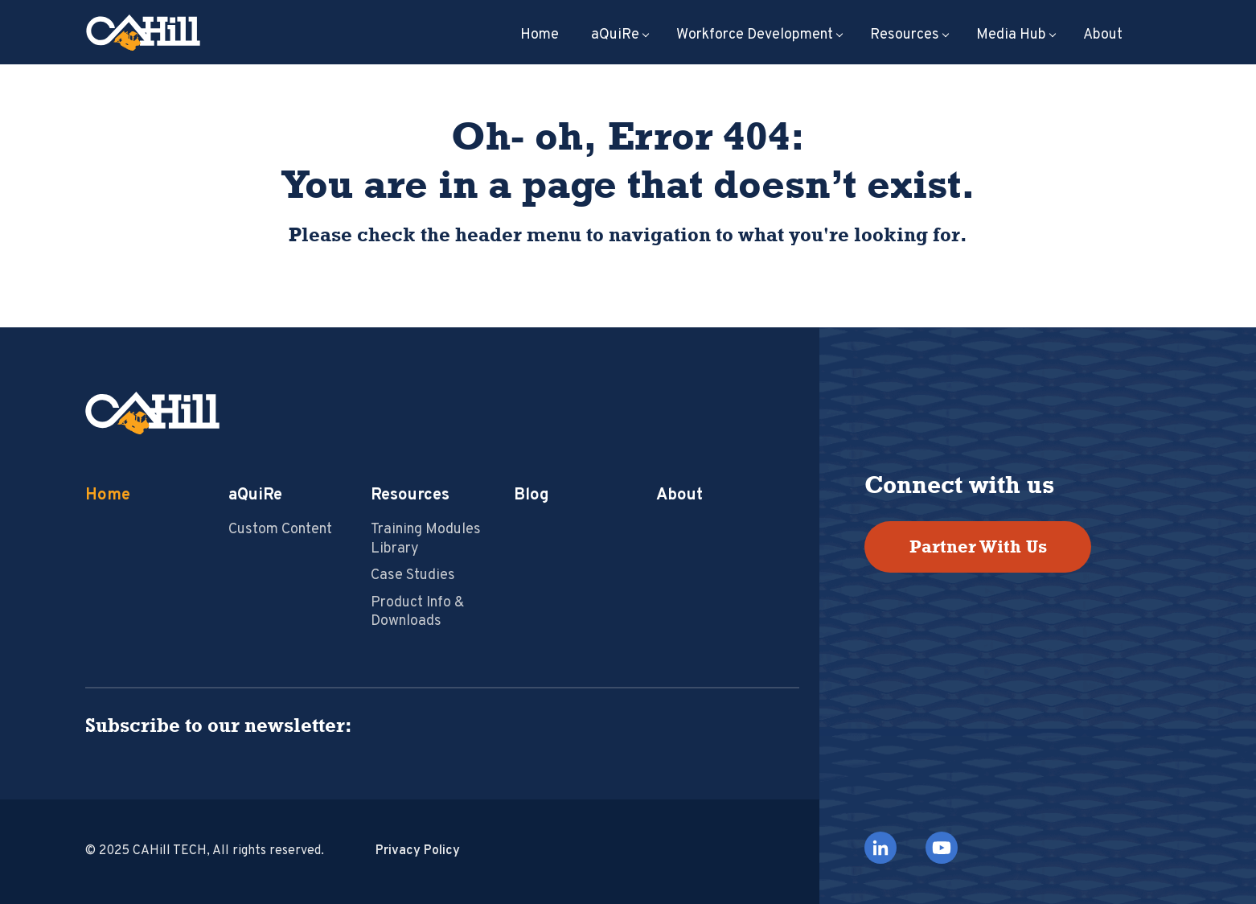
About (679, 495)
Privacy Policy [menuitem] (418, 851)
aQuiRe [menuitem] (615, 35)
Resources (410, 495)
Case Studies (413, 575)
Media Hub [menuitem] (1011, 35)
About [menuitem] (1103, 35)
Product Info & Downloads (417, 612)
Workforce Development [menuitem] (754, 35)
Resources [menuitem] (904, 35)
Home (107, 495)
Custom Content (280, 529)
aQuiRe (255, 495)
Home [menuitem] (539, 35)
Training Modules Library (426, 538)
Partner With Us (978, 546)
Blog (531, 495)
